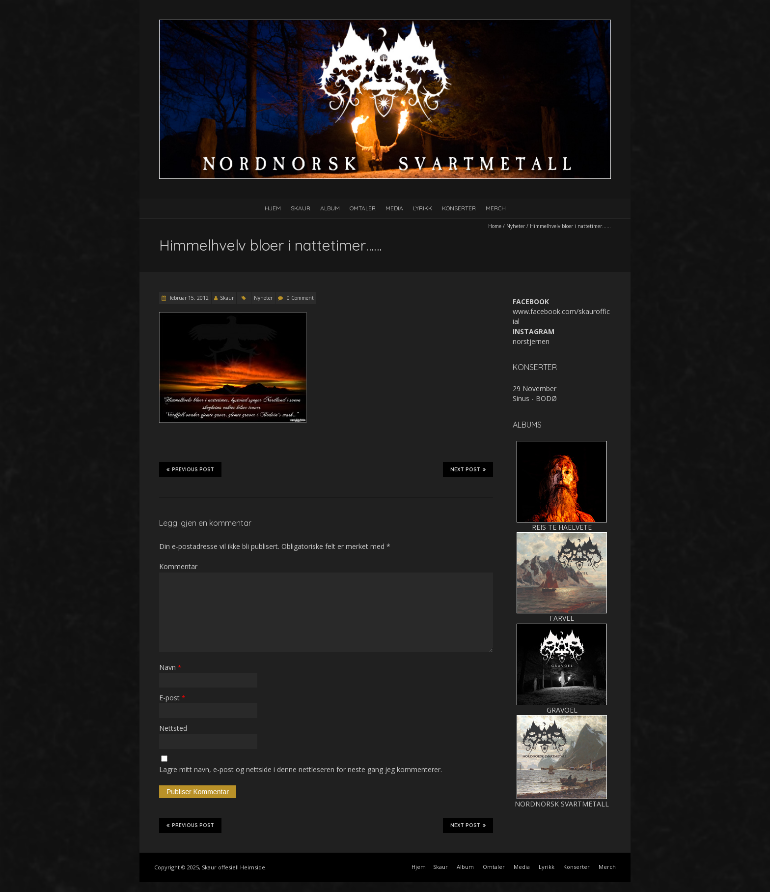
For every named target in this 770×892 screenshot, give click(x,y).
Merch (496, 208)
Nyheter (515, 226)
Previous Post (190, 469)
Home (494, 226)
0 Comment (300, 297)
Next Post (468, 469)
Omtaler (363, 208)
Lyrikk (422, 208)
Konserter (459, 208)
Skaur (300, 208)
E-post (172, 697)
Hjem (273, 208)
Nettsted (173, 728)
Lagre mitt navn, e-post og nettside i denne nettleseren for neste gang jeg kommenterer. (300, 769)
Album (330, 208)
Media (394, 208)
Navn (170, 667)
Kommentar (178, 566)
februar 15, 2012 (188, 297)
